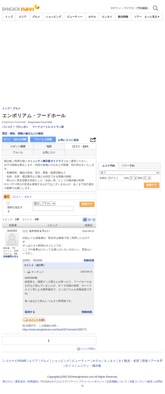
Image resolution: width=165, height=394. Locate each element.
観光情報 (123, 16)
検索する (87, 204)
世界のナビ (6, 381)
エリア (22, 16)
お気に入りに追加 (68, 139)
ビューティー (74, 16)
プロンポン (21, 126)
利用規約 (33, 381)
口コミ (17, 196)
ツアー (72, 381)
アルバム (18, 152)
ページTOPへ (88, 348)
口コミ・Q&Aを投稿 (15, 139)
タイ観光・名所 (128, 360)
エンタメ (107, 16)
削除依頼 (89, 260)
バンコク (7, 126)
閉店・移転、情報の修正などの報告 (22, 133)
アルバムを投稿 (43, 139)
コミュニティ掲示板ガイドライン (46, 161)
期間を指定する (15, 209)
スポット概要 (18, 146)
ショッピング (53, 16)
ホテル (92, 16)
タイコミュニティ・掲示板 (83, 365)
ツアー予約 (128, 165)
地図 (49, 146)
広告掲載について (117, 381)
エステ (63, 381)
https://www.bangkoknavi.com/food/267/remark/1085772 (55, 329)
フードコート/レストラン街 (48, 126)
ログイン (115, 8)
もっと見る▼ (152, 16)
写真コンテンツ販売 (141, 381)
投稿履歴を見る (10, 256)
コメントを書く (37, 319)
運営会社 (20, 381)
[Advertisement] (82, 32)
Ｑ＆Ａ (28, 196)
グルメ (36, 16)
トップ (9, 16)
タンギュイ (37, 271)
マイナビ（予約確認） (137, 8)
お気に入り (49, 152)
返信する (30, 311)
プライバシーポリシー (91, 381)
